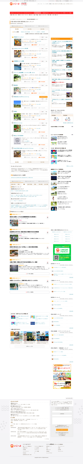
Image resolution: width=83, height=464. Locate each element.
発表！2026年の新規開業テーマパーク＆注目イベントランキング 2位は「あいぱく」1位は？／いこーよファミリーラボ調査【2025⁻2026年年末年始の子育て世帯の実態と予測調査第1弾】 (32, 432)
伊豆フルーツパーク (18, 122)
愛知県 (23, 190)
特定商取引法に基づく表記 (27, 454)
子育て (64, 12)
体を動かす (26, 196)
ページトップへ (69, 398)
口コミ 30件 (39, 53)
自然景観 (45, 205)
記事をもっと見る (29, 346)
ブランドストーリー (61, 446)
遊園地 (17, 205)
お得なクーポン (13, 410)
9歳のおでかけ (67, 241)
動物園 (26, 205)
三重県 (27, 190)
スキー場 (16, 415)
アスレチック (36, 206)
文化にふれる (39, 195)
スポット (12, 12)
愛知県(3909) (24, 177)
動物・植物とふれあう (25, 195)
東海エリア (13, 190)
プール (17, 200)
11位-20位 (30, 29)
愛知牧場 (16, 85)
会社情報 (59, 449)
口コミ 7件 (38, 115)
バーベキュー (18, 404)
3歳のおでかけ (67, 234)
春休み (53, 3)
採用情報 (47, 451)
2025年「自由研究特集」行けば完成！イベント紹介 (19, 420)
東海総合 (22, 31)
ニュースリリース (26, 451)
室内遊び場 (13, 205)
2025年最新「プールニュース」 (31, 419)
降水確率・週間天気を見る (68, 122)
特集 (70, 12)
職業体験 (29, 407)
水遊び (30, 196)
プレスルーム (37, 449)
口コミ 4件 (38, 128)
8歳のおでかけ (56, 241)
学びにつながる (33, 195)
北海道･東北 (13, 184)
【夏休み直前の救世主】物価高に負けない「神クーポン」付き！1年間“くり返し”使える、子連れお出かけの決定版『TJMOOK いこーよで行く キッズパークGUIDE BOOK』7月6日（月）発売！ (32, 428)
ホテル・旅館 (18, 207)
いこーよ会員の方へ (62, 435)
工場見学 (27, 206)
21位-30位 (42, 29)
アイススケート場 (21, 415)
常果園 (15, 111)
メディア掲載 (37, 451)
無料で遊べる (18, 410)
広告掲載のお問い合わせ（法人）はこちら (62, 426)
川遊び (37, 410)
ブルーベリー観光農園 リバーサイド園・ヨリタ (24, 72)
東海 (24, 184)
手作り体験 (16, 407)
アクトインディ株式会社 (59, 444)
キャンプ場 (13, 200)
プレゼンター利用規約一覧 (39, 446)
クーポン (43, 96)
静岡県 (20, 190)
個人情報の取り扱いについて (62, 425)
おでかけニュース (56, 12)
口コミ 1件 (38, 153)
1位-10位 (16, 29)
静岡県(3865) (19, 177)
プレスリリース (60, 451)
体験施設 (31, 206)
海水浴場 (20, 200)
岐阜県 (17, 190)
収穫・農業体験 (20, 196)
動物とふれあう (63, 3)
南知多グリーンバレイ (19, 36)
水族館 (31, 205)
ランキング (37, 12)
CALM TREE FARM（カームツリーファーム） (24, 148)
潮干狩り (26, 415)
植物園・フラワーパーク (32, 31)
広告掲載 (24, 449)
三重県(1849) (30, 177)
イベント (18, 12)
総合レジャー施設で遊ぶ (15, 195)
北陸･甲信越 (29, 184)
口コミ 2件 (38, 65)
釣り (22, 404)
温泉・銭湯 (13, 207)
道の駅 (23, 207)
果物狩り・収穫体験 (41, 31)
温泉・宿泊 (34, 196)
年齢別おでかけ (46, 12)
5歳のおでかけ (67, 236)
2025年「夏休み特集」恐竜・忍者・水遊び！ (18, 419)
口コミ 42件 (39, 89)
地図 (36, 42)
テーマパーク (21, 205)
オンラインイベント (28, 12)
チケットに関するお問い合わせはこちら (62, 432)
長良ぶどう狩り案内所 (18, 135)
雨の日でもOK (57, 3)
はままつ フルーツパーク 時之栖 (21, 48)
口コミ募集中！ (27, 141)
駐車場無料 (23, 410)
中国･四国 (40, 184)
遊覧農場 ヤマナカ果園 (19, 61)
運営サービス (48, 449)
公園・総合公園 (42, 206)
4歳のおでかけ (56, 236)
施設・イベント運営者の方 (27, 446)
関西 (35, 184)
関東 (18, 184)
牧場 (26, 31)
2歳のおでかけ (56, 234)
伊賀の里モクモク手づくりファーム (21, 96)
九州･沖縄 (46, 184)
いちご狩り (30, 415)
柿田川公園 (13, 233)
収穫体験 (25, 407)
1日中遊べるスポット (69, 3)
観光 (26, 207)
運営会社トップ (48, 446)
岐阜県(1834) (13, 177)
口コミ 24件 (39, 41)
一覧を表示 (71, 277)
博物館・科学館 (22, 206)
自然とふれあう (14, 196)
